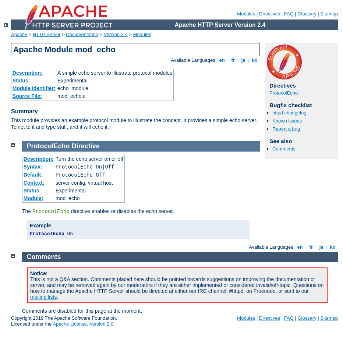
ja (243, 60)
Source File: (27, 96)
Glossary (306, 14)
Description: (28, 73)
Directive (86, 146)
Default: (33, 175)
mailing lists (43, 297)
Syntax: (33, 167)
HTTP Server (47, 34)
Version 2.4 (116, 34)
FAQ (289, 14)
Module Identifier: (34, 88)
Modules (246, 14)
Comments (284, 149)
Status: (21, 81)
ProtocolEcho (283, 93)
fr (233, 60)
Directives (269, 14)
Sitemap (329, 14)
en (222, 60)
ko (255, 60)
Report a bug (286, 129)
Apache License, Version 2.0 (83, 324)
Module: (33, 198)
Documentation (82, 34)
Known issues (287, 121)
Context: (34, 183)
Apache (19, 34)
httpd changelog (289, 113)
